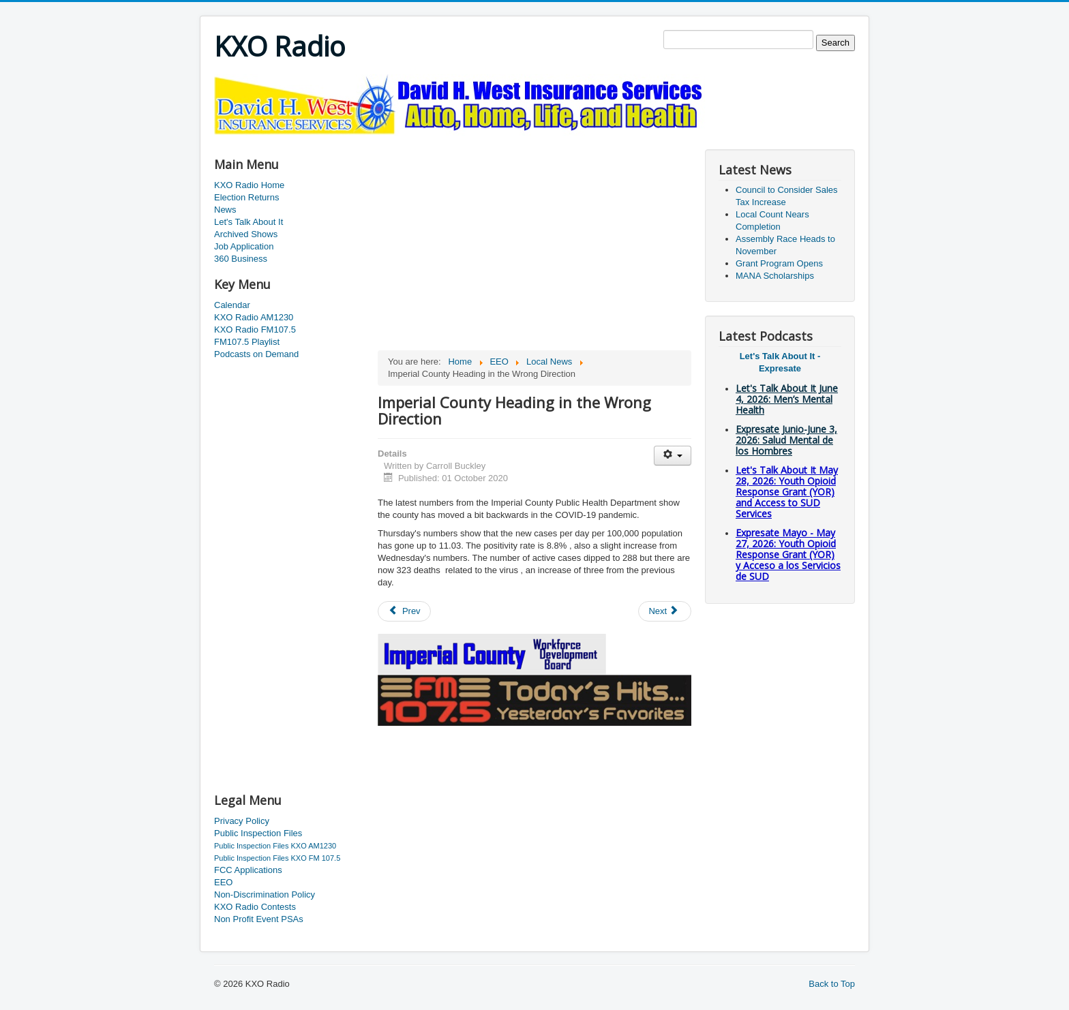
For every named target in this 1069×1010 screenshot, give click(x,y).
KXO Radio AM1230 (253, 317)
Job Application (243, 246)
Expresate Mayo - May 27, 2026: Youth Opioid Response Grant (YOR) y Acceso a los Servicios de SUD (788, 554)
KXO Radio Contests (255, 907)
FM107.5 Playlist (247, 342)
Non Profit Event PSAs (258, 919)
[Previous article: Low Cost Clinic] (404, 611)
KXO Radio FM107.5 (255, 329)
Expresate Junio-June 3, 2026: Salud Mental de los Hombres (786, 440)
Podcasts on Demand (256, 354)
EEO (223, 882)
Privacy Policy (241, 821)
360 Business (240, 259)
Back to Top (832, 984)
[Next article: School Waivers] (664, 611)
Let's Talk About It (248, 222)
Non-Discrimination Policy (264, 894)
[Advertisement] (462, 141)
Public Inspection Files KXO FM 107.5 (277, 858)
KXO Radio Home (249, 185)
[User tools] (672, 455)
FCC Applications (248, 870)
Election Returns (246, 197)
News (225, 209)
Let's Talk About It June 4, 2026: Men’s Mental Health (787, 399)
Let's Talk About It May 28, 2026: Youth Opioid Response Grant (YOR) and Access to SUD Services (787, 491)
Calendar (232, 305)
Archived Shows (245, 234)
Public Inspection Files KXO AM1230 (275, 846)
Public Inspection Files (258, 833)
